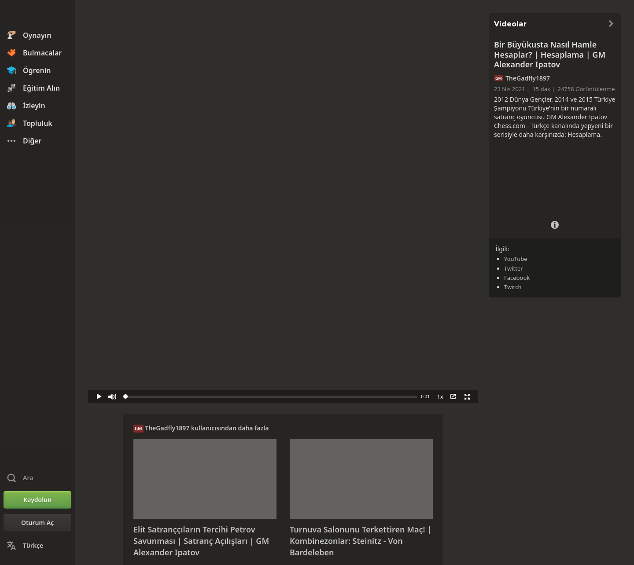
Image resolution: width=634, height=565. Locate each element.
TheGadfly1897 (167, 428)
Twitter (513, 268)
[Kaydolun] (37, 500)
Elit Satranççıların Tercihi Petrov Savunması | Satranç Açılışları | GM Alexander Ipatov (201, 540)
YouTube (515, 259)
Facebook (517, 278)
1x (440, 396)
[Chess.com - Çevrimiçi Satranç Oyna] (37, 15)
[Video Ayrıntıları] (554, 223)
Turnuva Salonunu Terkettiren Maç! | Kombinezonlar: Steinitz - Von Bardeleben (360, 540)
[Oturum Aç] (37, 523)
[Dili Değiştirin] (37, 545)
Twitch (513, 287)
